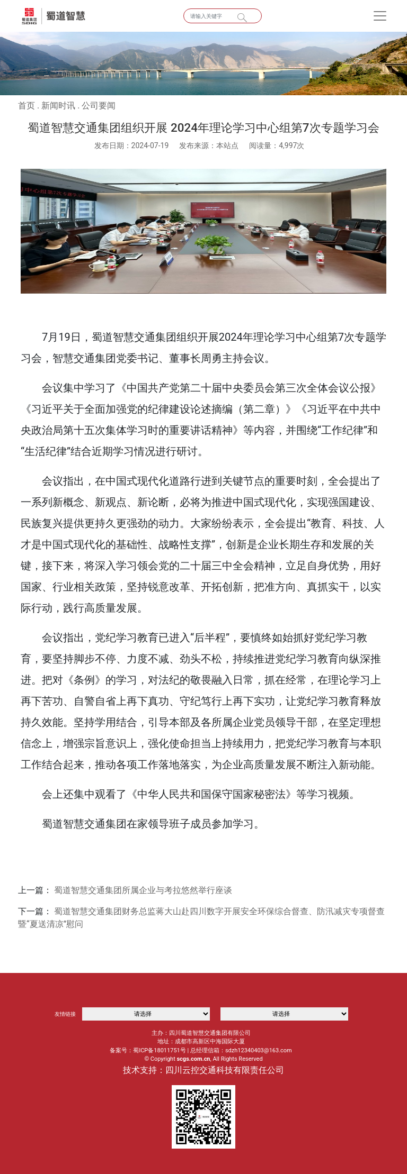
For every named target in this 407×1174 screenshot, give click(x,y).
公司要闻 (99, 106)
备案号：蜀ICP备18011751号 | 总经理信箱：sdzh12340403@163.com (201, 1050)
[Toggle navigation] (380, 16)
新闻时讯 (58, 106)
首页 (26, 106)
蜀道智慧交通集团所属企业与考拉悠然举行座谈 (143, 890)
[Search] (222, 15)
